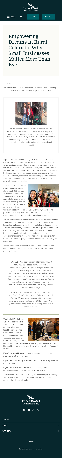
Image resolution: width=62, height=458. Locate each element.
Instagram (33, 410)
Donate (50, 17)
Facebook (24, 410)
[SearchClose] (21, 17)
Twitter (38, 410)
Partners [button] (7, 431)
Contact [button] (6, 419)
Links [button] (4, 425)
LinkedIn (29, 410)
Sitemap (31, 441)
